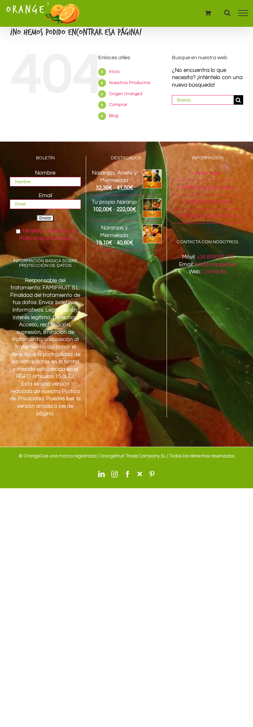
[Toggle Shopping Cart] (208, 12)
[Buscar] (238, 100)
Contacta (214, 272)
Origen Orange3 (125, 94)
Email (45, 196)
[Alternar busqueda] (227, 12)
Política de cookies (208, 202)
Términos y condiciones (208, 216)
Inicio (114, 71)
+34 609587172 (215, 257)
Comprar (118, 104)
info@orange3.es (215, 265)
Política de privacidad (208, 187)
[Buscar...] (203, 100)
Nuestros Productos (130, 82)
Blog (113, 115)
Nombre (45, 173)
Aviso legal (208, 173)
